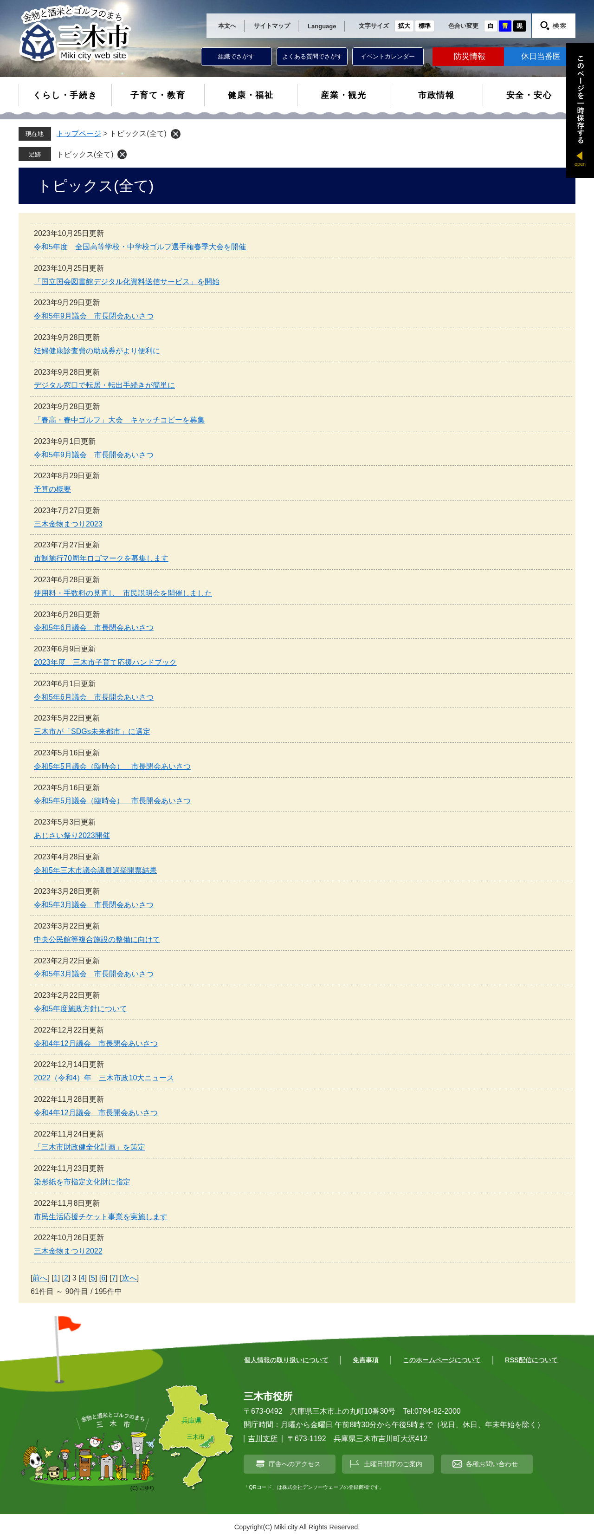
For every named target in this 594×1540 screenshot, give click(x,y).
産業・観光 (344, 95)
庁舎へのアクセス (295, 1464)
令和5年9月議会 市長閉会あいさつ (94, 316)
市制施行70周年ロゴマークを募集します (101, 558)
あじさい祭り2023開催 (72, 835)
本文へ (227, 25)
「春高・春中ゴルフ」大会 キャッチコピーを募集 (119, 420)
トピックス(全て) (85, 154)
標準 (425, 25)
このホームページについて (442, 1360)
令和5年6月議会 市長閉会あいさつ (94, 627)
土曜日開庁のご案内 (393, 1464)
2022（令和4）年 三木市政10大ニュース (104, 1078)
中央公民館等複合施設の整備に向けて (97, 939)
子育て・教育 (158, 95)
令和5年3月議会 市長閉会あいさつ (94, 905)
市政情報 (436, 95)
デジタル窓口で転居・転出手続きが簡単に (104, 385)
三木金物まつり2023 (68, 524)
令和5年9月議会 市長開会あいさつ (94, 455)
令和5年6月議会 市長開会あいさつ (94, 697)
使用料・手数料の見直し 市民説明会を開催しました (123, 593)
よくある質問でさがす (312, 56)
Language (322, 26)
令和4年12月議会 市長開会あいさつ (96, 1113)
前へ (39, 1278)
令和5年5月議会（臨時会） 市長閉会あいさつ (112, 766)
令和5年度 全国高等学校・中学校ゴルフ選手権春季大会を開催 (140, 247)
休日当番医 (541, 56)
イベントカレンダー (388, 56)
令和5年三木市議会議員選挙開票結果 (95, 870)
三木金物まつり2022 (68, 1251)
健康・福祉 (251, 95)
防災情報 (469, 56)
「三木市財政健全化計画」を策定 (89, 1147)
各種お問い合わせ (492, 1464)
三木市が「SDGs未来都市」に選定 (92, 731)
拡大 (404, 25)
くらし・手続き (65, 95)
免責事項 (366, 1360)
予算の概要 (52, 489)
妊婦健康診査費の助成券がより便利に (97, 351)
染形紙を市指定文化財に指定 (82, 1182)
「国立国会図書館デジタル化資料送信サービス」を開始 (127, 282)
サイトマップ (272, 25)
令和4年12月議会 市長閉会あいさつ (96, 1043)
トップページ (79, 133)
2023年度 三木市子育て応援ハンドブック (105, 662)
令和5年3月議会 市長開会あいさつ (94, 974)
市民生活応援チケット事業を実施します (101, 1217)
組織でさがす (236, 56)
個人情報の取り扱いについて (286, 1360)
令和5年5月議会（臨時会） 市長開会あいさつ (112, 801)
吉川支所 (263, 1439)
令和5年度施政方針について (80, 1009)
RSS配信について (531, 1360)
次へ (129, 1278)
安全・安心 (529, 95)
